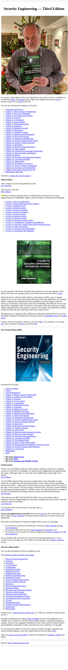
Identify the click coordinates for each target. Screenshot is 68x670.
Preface (8, 391)
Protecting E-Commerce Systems (18, 596)
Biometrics (10, 584)
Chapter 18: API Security (15, 430)
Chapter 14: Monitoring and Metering (19, 139)
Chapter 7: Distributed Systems (17, 124)
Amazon (22, 100)
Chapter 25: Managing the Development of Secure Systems (27, 445)
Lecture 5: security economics (17, 210)
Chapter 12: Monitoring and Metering (19, 418)
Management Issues (13, 603)
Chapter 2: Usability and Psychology (19, 397)
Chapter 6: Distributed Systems (17, 405)
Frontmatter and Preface (14, 109)
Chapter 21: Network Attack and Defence (21, 153)
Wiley (13, 100)
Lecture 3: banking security (16, 206)
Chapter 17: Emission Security (17, 428)
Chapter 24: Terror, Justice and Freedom (20, 443)
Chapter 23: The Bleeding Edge (17, 440)
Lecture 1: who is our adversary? (18, 202)
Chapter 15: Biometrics (14, 424)
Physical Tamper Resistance (16, 586)
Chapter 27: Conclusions (15, 449)
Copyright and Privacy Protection (18, 598)
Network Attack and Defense (16, 594)
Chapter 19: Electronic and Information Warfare (23, 432)
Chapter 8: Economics (14, 126)
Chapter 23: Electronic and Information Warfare (23, 157)
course (49, 532)
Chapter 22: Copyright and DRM (18, 438)
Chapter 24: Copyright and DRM (18, 159)
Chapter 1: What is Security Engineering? (21, 112)
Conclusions (10, 607)
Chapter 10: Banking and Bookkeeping (20, 413)
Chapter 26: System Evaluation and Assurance (23, 447)
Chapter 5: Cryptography (15, 120)
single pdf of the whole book (23, 613)
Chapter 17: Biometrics (14, 145)
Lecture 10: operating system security (19, 220)
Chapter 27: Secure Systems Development (21, 166)
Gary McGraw (6, 186)
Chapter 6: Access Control (15, 122)
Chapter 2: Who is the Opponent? (18, 114)
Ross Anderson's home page (18, 643)
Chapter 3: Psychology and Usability (19, 116)
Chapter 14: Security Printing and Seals (20, 422)
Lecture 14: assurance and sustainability (20, 229)
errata (60, 293)
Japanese (51, 635)
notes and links (18, 516)
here (57, 100)
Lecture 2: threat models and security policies (22, 204)
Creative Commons (57, 540)
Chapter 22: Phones (13, 155)
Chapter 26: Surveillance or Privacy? (19, 163)
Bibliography (10, 451)
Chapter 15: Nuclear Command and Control (22, 141)
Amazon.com (18, 457)
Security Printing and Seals (16, 582)
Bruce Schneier (6, 510)
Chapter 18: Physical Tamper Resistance (20, 147)
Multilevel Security (13, 571)
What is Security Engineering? (17, 559)
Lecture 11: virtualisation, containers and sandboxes (25, 222)
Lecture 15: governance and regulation (20, 231)
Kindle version (31, 461)
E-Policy (9, 600)
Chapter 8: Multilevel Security (17, 409)
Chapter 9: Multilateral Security (17, 411)
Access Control (11, 565)
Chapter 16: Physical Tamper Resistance (20, 426)
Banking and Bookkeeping (15, 575)
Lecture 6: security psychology (17, 212)
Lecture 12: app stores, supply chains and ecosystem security (28, 224)
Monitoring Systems (13, 578)
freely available (33, 619)
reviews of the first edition (18, 635)
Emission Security (12, 588)
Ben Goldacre (6, 192)
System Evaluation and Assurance (18, 605)
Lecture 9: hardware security (16, 218)
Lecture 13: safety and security (17, 227)
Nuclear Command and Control (17, 580)
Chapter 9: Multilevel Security (17, 128)
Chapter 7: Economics (14, 407)
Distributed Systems (13, 569)
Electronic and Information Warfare (19, 590)
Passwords (9, 563)
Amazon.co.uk (19, 461)
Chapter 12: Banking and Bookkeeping (20, 134)
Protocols (9, 561)
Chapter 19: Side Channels (15, 149)
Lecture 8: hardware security (16, 216)
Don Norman (6, 494)
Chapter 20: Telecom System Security (19, 434)
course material (50, 526)
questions (49, 530)
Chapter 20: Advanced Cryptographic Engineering (24, 151)
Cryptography (11, 567)
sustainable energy (51, 316)
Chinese (59, 635)
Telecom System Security (15, 592)
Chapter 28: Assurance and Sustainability (21, 168)
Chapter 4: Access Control (15, 401)
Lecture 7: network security (16, 214)
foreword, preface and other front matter (19, 555)
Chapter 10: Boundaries (14, 130)
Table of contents (12, 388)
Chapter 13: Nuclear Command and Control (22, 420)
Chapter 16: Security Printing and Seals (20, 143)
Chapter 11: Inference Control (17, 132)
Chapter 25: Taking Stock (15, 161)
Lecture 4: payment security (16, 208)
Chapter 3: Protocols (13, 399)
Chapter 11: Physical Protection (17, 415)
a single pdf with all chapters (19, 176)
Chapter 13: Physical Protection (17, 136)
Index (8, 453)
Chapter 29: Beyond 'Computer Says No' (20, 170)
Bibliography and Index (14, 172)
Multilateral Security (13, 573)
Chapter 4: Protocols (13, 118)
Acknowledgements (13, 393)
